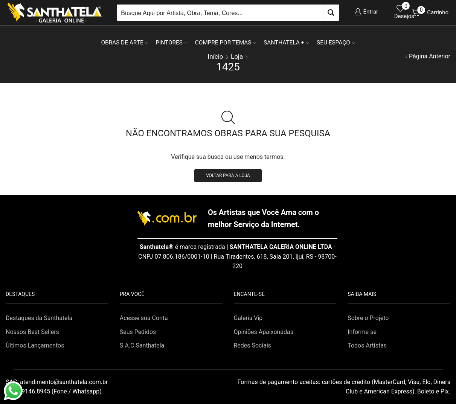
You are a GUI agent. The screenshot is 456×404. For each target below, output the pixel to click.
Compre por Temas (225, 42)
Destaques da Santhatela (39, 318)
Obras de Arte (124, 42)
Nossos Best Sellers (32, 331)
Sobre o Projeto (368, 318)
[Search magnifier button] (331, 13)
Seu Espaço (336, 42)
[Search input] (220, 12)
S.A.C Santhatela (142, 345)
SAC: (57, 382)
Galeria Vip (248, 318)
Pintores (171, 42)
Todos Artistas (367, 345)
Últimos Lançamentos (35, 345)
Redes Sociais (252, 345)
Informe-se (362, 331)
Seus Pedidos (138, 331)
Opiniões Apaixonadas (263, 331)
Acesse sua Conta (144, 318)
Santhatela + (286, 42)
